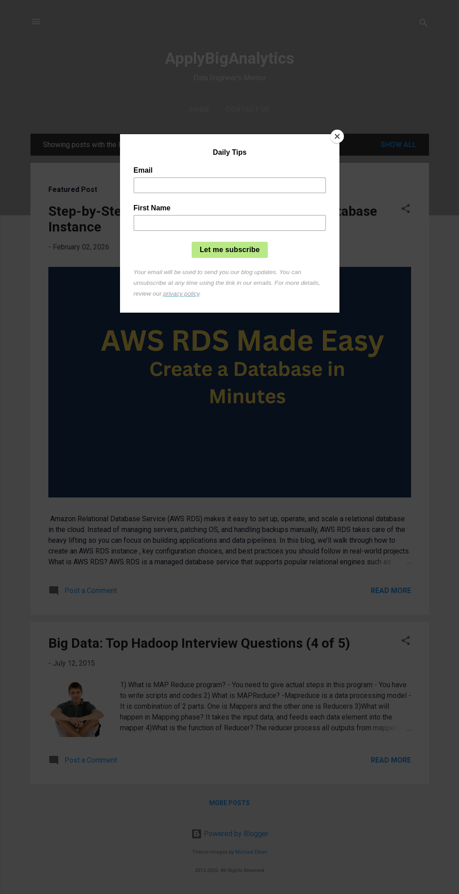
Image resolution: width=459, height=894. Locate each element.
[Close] (337, 136)
